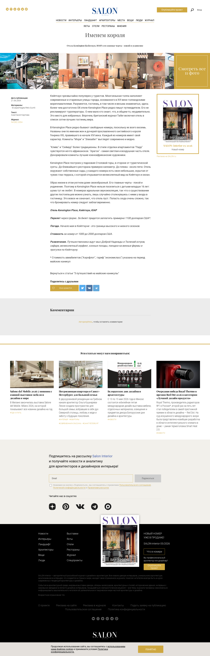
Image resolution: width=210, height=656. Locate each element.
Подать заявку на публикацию (148, 605)
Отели (95, 26)
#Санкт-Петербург (91, 423)
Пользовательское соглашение (83, 609)
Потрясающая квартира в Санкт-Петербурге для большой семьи (79, 393)
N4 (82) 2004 (16, 122)
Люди (139, 20)
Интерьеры (75, 20)
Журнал (149, 20)
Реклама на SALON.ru (166, 156)
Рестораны (108, 26)
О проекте (44, 605)
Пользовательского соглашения (135, 485)
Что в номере (154, 551)
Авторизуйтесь (85, 322)
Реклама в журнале (94, 605)
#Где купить (15, 413)
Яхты (87, 26)
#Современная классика (70, 423)
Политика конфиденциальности (126, 609)
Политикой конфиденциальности (69, 488)
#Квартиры (74, 419)
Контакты (118, 605)
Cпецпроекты (75, 560)
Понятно (150, 649)
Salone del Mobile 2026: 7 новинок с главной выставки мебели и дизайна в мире (31, 395)
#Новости (112, 419)
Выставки (72, 533)
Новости (61, 20)
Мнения (121, 26)
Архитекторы (107, 20)
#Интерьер (63, 419)
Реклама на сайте (66, 605)
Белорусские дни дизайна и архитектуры (124, 393)
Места (121, 20)
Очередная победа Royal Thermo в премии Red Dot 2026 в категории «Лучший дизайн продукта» (176, 395)
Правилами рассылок (98, 488)
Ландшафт (90, 20)
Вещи (130, 20)
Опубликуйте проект (172, 9)
